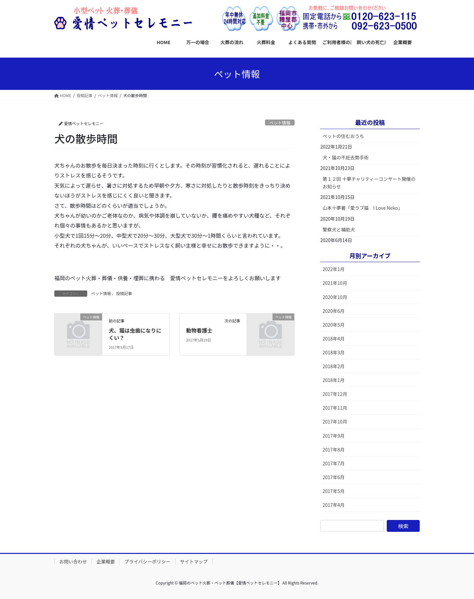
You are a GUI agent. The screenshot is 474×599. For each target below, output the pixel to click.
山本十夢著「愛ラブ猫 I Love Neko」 (363, 207)
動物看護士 (199, 330)
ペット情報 (279, 123)
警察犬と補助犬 (339, 229)
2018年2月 (334, 366)
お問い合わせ (73, 561)
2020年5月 (334, 324)
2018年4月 (334, 338)
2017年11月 (335, 407)
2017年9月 (334, 435)
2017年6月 (334, 477)
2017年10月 (335, 421)
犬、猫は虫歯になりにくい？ (135, 333)
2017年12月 (335, 394)
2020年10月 (335, 297)
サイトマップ (194, 561)
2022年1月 (334, 269)
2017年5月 (334, 491)
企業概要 (105, 561)
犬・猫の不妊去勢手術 (346, 157)
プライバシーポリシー (147, 561)
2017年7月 (334, 463)
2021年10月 (335, 283)
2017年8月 (334, 449)
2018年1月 (334, 380)
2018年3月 (334, 352)
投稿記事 (124, 293)
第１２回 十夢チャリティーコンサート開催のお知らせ (369, 183)
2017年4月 (334, 505)
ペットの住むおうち (343, 136)
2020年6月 (334, 311)
